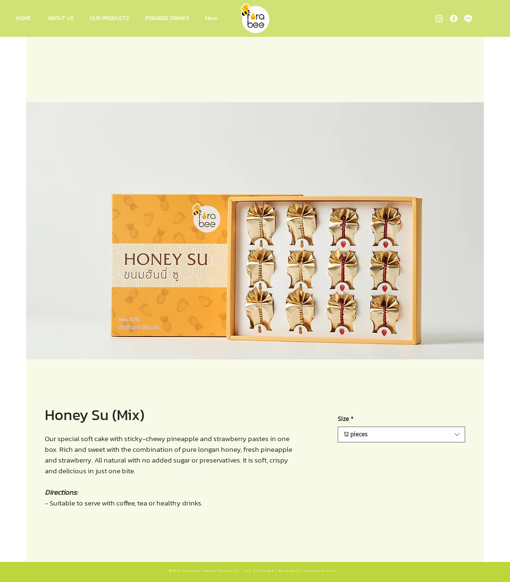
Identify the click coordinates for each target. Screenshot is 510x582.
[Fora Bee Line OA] (468, 18)
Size (346, 419)
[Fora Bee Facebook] (454, 18)
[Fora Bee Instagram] (439, 18)
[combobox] (401, 434)
